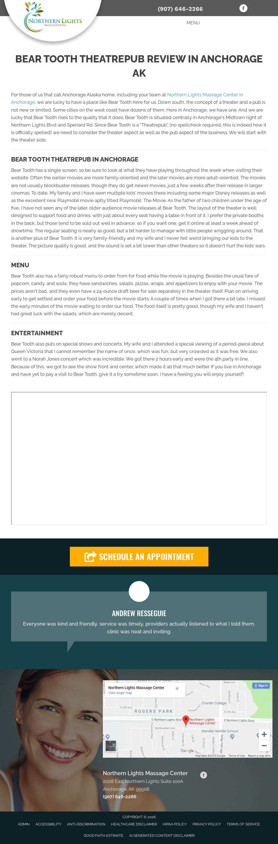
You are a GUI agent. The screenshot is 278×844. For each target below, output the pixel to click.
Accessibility (48, 824)
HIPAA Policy (175, 824)
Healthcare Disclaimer (134, 824)
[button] (139, 556)
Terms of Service (243, 824)
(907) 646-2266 (180, 8)
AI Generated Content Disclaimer (162, 835)
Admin (24, 824)
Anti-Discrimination (86, 824)
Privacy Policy (207, 824)
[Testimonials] (139, 616)
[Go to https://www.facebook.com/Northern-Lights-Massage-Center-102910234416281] (243, 9)
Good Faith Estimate (103, 835)
